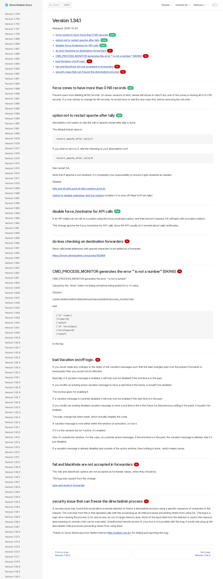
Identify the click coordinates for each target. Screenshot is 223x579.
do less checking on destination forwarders (84, 50)
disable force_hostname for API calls (81, 45)
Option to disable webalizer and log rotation (78, 195)
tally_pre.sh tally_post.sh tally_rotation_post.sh (78, 188)
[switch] (215, 5)
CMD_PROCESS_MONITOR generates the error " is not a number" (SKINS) (102, 56)
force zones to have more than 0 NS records (86, 34)
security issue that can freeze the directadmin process (91, 71)
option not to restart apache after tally (82, 40)
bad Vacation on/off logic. (74, 61)
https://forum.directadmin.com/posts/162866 (78, 255)
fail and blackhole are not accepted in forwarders (88, 66)
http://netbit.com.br (119, 532)
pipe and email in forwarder (68, 485)
